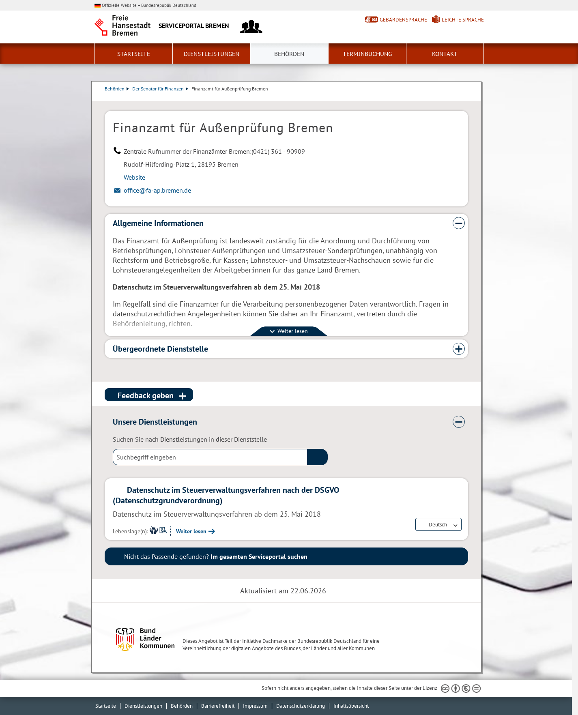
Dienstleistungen (211, 54)
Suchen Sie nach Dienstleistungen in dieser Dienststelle (190, 439)
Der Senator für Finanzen (160, 89)
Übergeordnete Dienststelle (160, 349)
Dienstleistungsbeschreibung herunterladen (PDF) (466, 97)
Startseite (133, 54)
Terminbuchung (367, 54)
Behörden (289, 54)
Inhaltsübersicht (351, 705)
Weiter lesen (191, 531)
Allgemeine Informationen (158, 223)
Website (134, 177)
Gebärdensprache (403, 19)
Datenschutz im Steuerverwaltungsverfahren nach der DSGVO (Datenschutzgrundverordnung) (226, 495)
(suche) (317, 457)
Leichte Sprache (463, 19)
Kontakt (445, 54)
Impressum (255, 705)
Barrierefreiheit (217, 705)
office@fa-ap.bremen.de (157, 190)
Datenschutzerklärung (300, 705)
